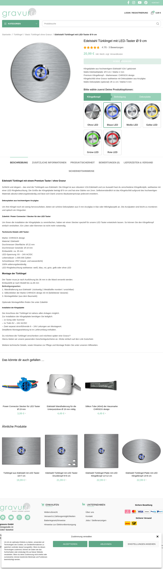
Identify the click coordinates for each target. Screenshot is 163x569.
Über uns (90, 512)
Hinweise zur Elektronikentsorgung (60, 524)
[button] (157, 536)
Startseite (6, 34)
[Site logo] (19, 12)
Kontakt (89, 516)
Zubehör (44, 302)
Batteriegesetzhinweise (54, 520)
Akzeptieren (70, 544)
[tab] (19, 161)
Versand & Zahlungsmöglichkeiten (59, 516)
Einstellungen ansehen (142, 544)
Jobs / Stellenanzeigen (96, 520)
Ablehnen (106, 544)
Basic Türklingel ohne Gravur (38, 34)
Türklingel (18, 34)
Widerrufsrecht (51, 512)
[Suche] (101, 24)
